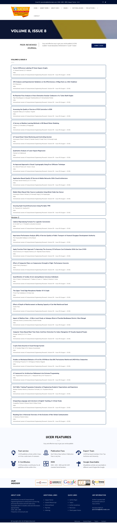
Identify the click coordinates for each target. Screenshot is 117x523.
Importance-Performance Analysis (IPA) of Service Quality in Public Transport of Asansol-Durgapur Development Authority (54, 236)
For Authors (90, 8)
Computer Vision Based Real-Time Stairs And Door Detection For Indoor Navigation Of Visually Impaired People (50, 332)
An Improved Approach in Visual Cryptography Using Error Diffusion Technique (39, 164)
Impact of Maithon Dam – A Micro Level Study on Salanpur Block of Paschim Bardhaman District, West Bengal (49, 318)
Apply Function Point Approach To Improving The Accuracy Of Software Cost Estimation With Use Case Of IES (49, 249)
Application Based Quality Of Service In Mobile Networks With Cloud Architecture (40, 178)
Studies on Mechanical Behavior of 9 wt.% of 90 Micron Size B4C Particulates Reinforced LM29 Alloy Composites (50, 360)
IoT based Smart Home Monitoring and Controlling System (32, 137)
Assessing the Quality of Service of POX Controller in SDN (32, 109)
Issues (66, 8)
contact (37, 16)
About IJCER (55, 8)
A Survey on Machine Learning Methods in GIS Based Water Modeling (36, 123)
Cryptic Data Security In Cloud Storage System (28, 346)
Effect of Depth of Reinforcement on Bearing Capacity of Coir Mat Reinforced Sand (40, 304)
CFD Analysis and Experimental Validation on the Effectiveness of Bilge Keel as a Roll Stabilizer (45, 82)
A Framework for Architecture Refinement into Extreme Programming (36, 373)
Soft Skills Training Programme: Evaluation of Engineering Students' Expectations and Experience (45, 387)
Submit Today (98, 45)
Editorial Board (77, 8)
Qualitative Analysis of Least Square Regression (29, 151)
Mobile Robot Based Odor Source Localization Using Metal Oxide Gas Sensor (38, 192)
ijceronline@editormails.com (49, 2)
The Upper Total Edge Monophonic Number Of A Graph (31, 291)
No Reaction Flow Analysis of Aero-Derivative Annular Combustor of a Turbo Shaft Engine (43, 96)
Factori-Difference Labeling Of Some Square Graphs (30, 68)
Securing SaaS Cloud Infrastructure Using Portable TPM (31, 206)
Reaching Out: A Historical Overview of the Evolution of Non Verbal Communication (40, 415)
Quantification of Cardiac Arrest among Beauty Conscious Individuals (35, 277)
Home (35, 8)
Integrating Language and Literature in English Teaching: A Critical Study (37, 401)
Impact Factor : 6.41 (74, 2)
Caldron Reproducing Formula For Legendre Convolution (31, 222)
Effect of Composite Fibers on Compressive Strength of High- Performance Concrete (41, 263)
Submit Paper (44, 8)
